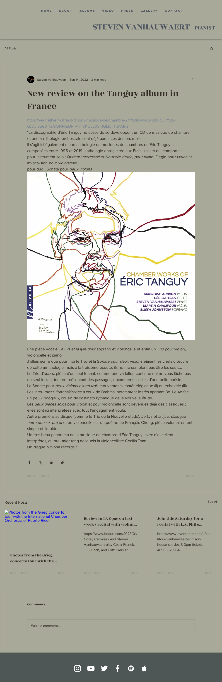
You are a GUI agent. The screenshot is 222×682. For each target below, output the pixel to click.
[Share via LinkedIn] (51, 462)
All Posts (11, 48)
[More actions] (192, 79)
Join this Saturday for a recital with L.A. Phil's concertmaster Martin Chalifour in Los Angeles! (181, 521)
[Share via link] (62, 462)
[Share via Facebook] (29, 462)
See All (212, 501)
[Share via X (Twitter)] (40, 462)
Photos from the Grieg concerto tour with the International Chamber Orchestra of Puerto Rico (33, 558)
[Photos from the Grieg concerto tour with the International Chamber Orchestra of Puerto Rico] (37, 528)
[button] (212, 48)
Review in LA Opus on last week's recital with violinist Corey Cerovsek (110, 521)
